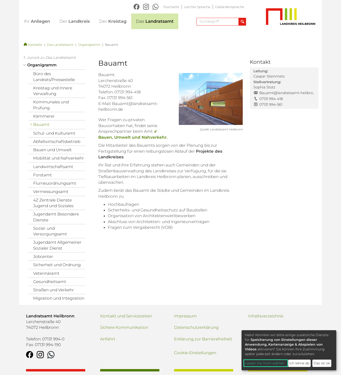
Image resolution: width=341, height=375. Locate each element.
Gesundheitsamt (49, 281)
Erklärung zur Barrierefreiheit (203, 339)
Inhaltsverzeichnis (265, 316)
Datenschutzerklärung (196, 327)
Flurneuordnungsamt (54, 183)
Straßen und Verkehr (53, 290)
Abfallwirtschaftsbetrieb (56, 141)
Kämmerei (43, 116)
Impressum (185, 316)
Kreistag (112, 21)
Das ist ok (322, 363)
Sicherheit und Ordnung (57, 264)
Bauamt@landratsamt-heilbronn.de (287, 93)
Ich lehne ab (299, 363)
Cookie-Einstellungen (195, 352)
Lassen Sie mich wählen (264, 363)
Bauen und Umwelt (52, 149)
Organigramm (89, 44)
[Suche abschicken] (242, 21)
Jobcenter (43, 256)
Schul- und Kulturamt (54, 133)
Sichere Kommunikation (124, 327)
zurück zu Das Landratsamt (51, 57)
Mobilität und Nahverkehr (58, 158)
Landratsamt (155, 21)
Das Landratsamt (60, 44)
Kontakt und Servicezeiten (126, 316)
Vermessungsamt (50, 191)
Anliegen (37, 21)
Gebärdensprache (229, 7)
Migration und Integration (58, 298)
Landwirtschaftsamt (53, 166)
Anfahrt (107, 339)
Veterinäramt (46, 273)
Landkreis (74, 21)
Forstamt (42, 175)
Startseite (171, 7)
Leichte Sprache (197, 7)
